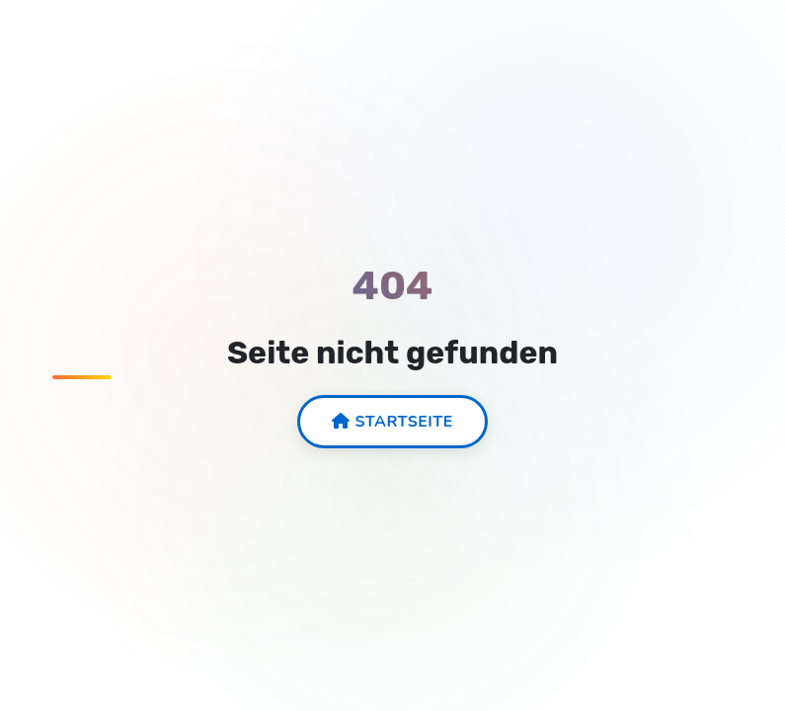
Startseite (392, 422)
